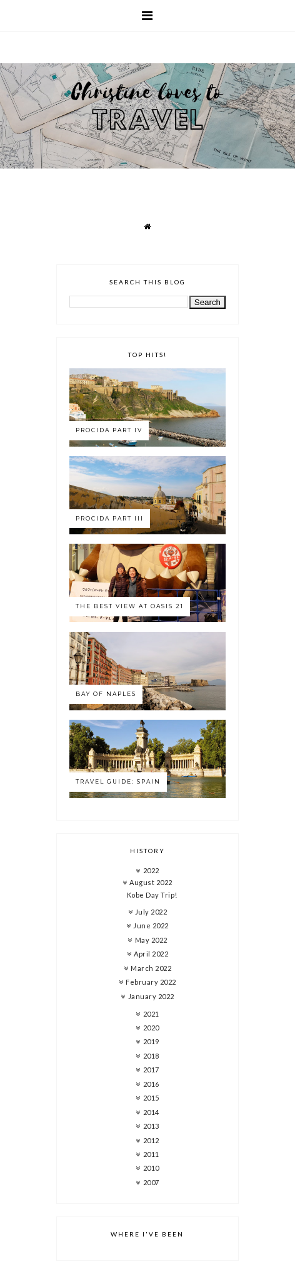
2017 (151, 1070)
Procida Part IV (109, 430)
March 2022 (151, 968)
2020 (151, 1028)
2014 (151, 1112)
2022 (151, 870)
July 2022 (151, 912)
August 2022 (150, 882)
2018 (151, 1056)
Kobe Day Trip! (152, 895)
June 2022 (151, 925)
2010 (151, 1168)
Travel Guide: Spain (118, 781)
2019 (151, 1041)
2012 (151, 1140)
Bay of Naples (106, 693)
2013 (151, 1126)
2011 (151, 1154)
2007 (151, 1182)
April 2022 (151, 954)
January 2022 (151, 996)
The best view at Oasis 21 (130, 606)
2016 (151, 1084)
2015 (151, 1098)
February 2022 (151, 982)
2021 (151, 1014)
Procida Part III (110, 518)
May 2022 (151, 940)
